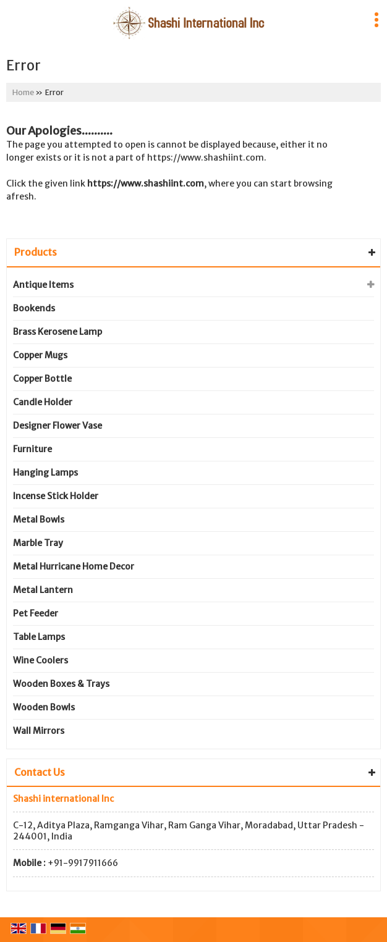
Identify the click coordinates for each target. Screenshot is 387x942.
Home (23, 92)
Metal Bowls (38, 519)
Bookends (34, 308)
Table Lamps (39, 636)
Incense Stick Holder (55, 496)
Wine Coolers (40, 660)
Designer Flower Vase (57, 425)
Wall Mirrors (38, 730)
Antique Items (43, 284)
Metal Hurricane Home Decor (73, 566)
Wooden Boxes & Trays (61, 683)
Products (35, 252)
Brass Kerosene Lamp (57, 331)
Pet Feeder (35, 613)
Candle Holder (42, 402)
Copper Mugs (40, 355)
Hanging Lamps (45, 472)
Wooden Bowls (44, 707)
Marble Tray (38, 543)
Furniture (32, 449)
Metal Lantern (43, 589)
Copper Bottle (42, 378)
